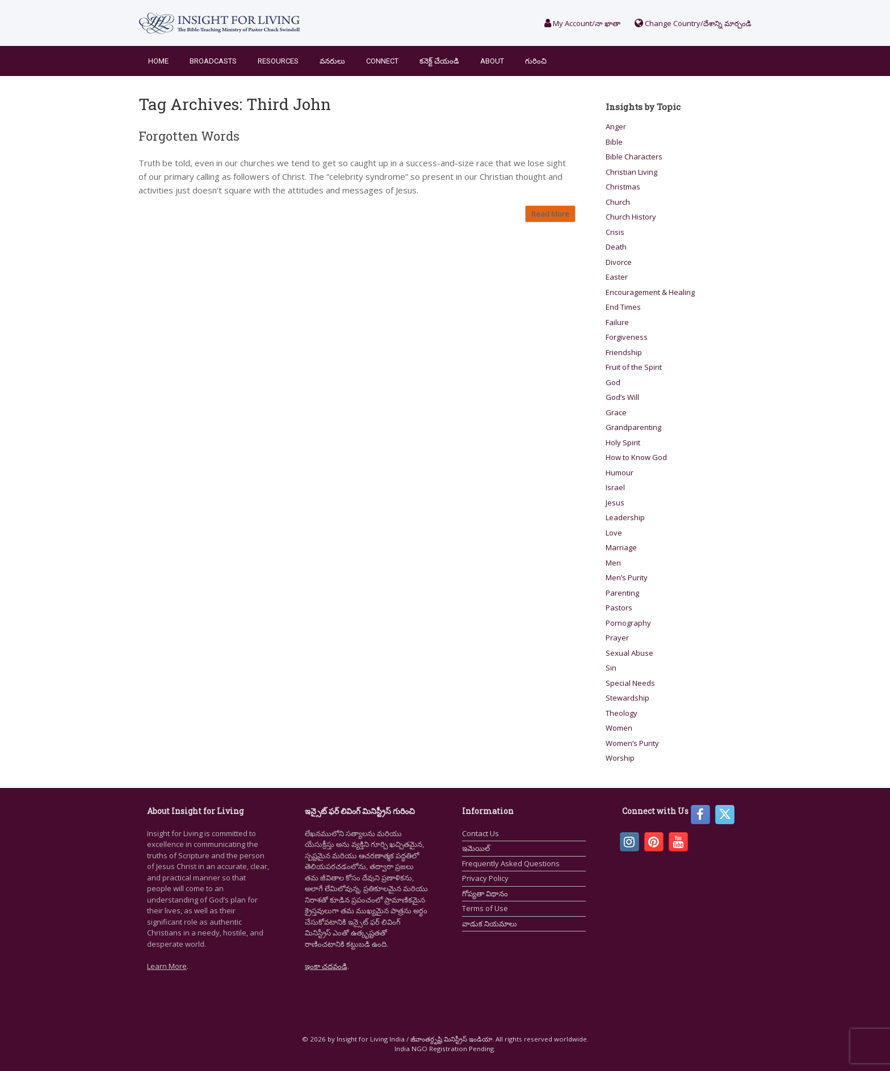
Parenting (622, 593)
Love (614, 533)
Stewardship (627, 698)
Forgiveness (627, 337)
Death (616, 247)
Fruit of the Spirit (634, 367)
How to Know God (636, 457)
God (613, 382)
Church (618, 202)
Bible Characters (634, 156)
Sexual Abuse (629, 653)
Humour (619, 472)
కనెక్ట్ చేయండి (439, 61)
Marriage (621, 547)
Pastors (619, 607)
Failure (617, 322)
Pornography (628, 623)
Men (613, 563)
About (492, 61)
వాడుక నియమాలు (489, 923)
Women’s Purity (632, 743)
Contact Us (480, 833)
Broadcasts (213, 61)
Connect (382, 61)
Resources (278, 61)
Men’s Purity (627, 577)
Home (158, 61)
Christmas (623, 187)
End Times (623, 307)
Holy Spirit (623, 442)
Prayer (617, 638)
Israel (615, 487)
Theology (621, 713)
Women (619, 728)
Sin (611, 668)
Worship (620, 758)
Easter (617, 277)
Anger (616, 126)
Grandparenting (633, 427)
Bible (614, 142)
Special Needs (630, 683)
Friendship (624, 352)
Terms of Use (485, 908)
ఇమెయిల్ (476, 848)
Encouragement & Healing (650, 292)
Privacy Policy (485, 878)
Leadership (625, 517)
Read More (550, 214)
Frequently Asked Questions (511, 863)
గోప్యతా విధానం (485, 893)
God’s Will (622, 397)
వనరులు (332, 61)
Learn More (167, 966)
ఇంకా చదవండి (326, 966)
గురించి (536, 61)
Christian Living (631, 172)
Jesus (615, 502)
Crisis (615, 232)
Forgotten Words (189, 136)
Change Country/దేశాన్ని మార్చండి (693, 23)
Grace (616, 412)
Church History (631, 217)
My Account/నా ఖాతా (582, 23)
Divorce (619, 262)
